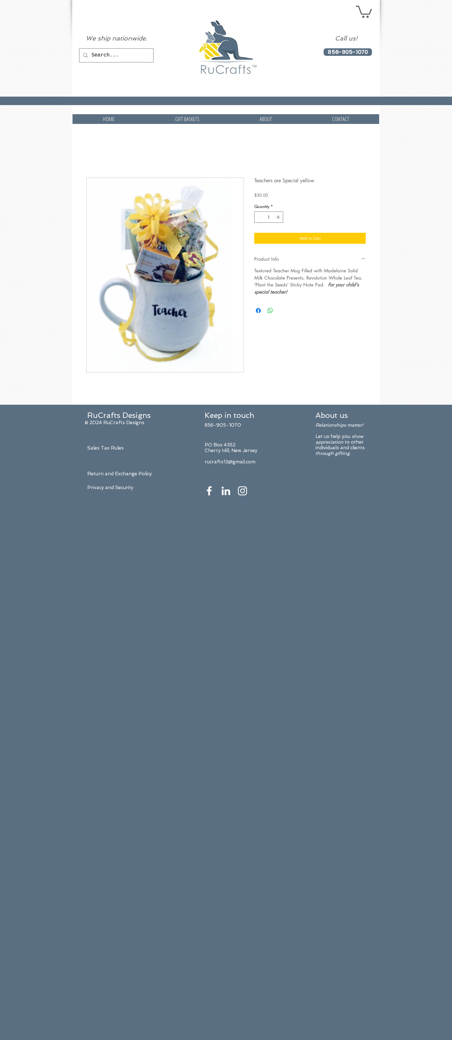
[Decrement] (259, 217)
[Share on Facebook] (258, 310)
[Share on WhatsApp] (270, 310)
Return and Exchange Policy (119, 474)
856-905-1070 (223, 425)
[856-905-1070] (348, 52)
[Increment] (278, 217)
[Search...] (115, 55)
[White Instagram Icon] (242, 491)
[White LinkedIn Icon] (226, 491)
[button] (364, 11)
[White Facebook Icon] (209, 491)
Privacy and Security (110, 487)
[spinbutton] (269, 217)
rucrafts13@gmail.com (230, 462)
